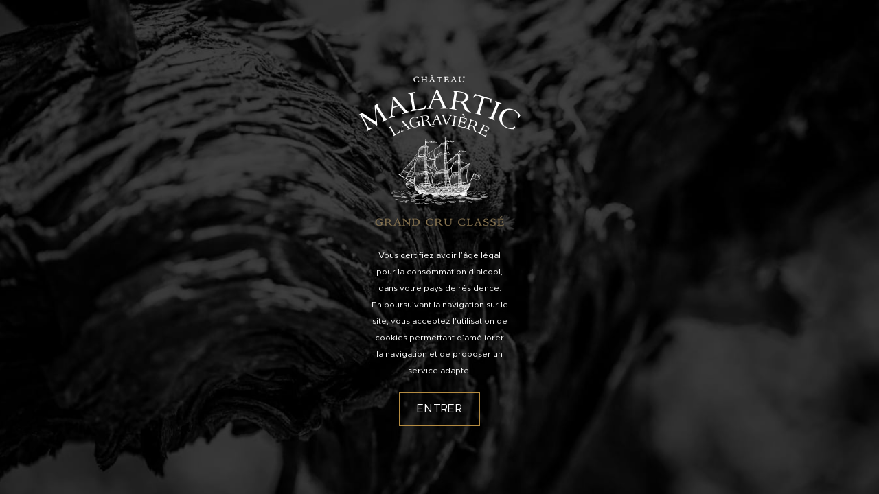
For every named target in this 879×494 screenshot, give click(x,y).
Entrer (439, 408)
